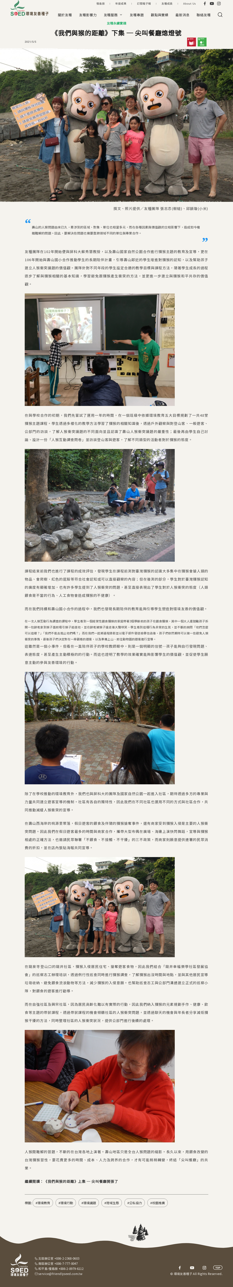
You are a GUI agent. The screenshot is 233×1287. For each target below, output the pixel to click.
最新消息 (182, 14)
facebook (204, 3)
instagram (218, 3)
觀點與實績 (160, 14)
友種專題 (137, 14)
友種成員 (167, 3)
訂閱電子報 (144, 3)
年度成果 (120, 3)
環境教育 (43, 1202)
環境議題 (89, 1202)
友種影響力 (88, 14)
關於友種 (65, 14)
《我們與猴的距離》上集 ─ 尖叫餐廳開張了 (81, 1181)
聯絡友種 (204, 14)
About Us (189, 3)
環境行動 (66, 1202)
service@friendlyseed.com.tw (60, 1273)
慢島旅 (100, 3)
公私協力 (135, 1202)
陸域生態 (112, 1202)
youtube (211, 3)
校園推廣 (158, 1202)
